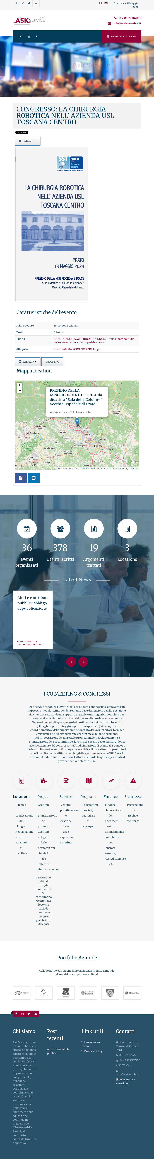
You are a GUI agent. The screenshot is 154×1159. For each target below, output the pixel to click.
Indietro (52, 361)
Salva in (27, 141)
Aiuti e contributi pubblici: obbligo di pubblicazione (32, 603)
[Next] (83, 662)
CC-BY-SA (114, 468)
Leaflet (62, 468)
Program (88, 796)
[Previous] (71, 662)
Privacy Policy (93, 1051)
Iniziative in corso (121, 36)
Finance (111, 796)
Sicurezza (132, 796)
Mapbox (134, 468)
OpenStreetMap (88, 468)
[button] (77, 421)
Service (66, 796)
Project (43, 796)
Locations (21, 796)
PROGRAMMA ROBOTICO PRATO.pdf (77, 349)
